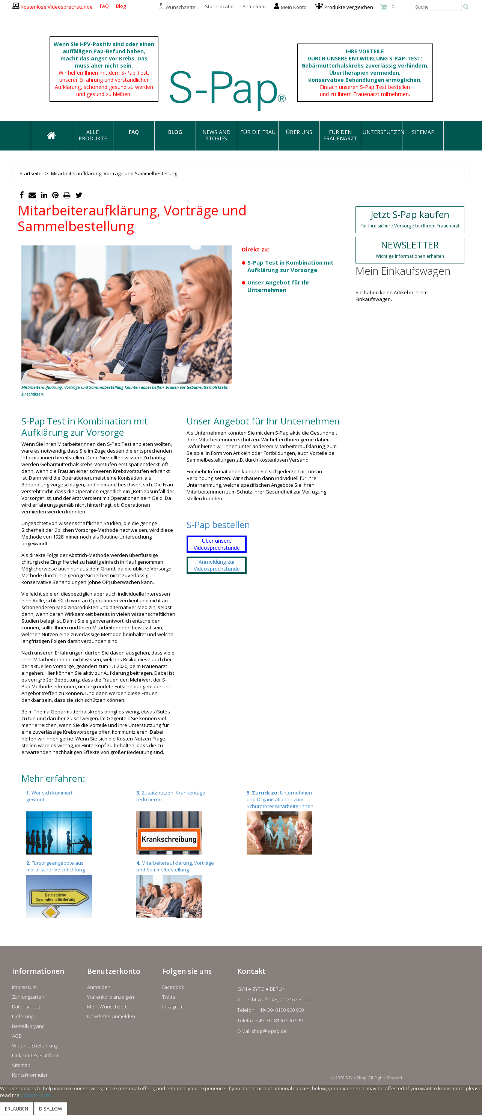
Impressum (24, 987)
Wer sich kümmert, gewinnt (71, 822)
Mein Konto (294, 7)
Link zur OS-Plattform (36, 1055)
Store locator (219, 6)
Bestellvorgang (28, 1026)
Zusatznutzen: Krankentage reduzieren (181, 822)
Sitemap (21, 1065)
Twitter (169, 996)
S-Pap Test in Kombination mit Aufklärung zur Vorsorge (290, 266)
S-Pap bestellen (218, 524)
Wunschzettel (181, 7)
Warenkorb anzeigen (110, 996)
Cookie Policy (36, 1095)
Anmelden (254, 6)
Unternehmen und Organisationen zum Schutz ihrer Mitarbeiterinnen (292, 822)
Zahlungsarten (28, 996)
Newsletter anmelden (111, 1016)
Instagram (173, 1006)
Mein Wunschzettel (109, 1006)
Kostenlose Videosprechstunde (57, 6)
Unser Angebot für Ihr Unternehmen (278, 285)
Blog (121, 6)
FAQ (104, 6)
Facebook (173, 987)
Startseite (31, 173)
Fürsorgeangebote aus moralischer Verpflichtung (71, 888)
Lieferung (22, 1016)
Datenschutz (26, 1006)
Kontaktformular (30, 1074)
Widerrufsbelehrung (34, 1045)
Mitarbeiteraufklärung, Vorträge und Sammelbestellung (181, 888)
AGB (17, 1035)
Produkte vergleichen (348, 7)
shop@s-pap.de (269, 1031)
